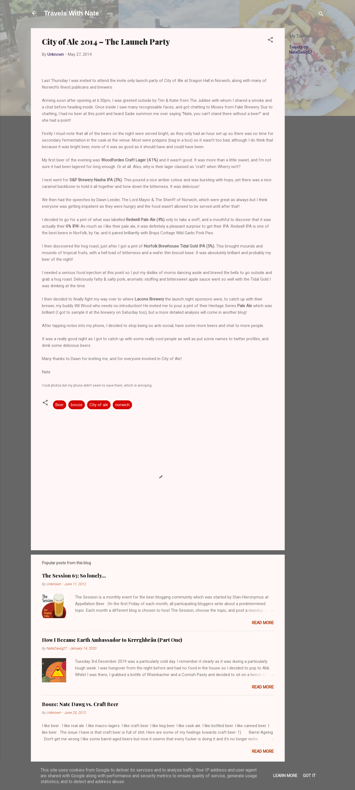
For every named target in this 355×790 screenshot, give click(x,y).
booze (76, 404)
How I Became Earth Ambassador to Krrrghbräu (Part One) (112, 640)
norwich (122, 404)
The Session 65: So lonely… (74, 575)
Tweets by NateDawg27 (300, 50)
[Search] (321, 15)
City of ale (99, 404)
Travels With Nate (71, 13)
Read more (263, 622)
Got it (309, 775)
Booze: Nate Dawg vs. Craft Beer (80, 704)
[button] (270, 40)
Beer (59, 404)
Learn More (285, 775)
